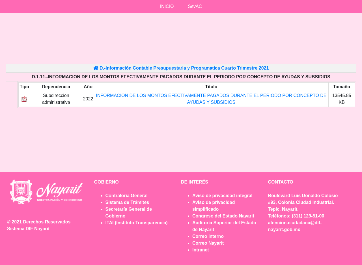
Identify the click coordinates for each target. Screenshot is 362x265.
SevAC (195, 6)
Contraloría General (126, 195)
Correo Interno (208, 236)
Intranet (200, 249)
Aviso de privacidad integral (222, 195)
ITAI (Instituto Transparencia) (136, 222)
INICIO (167, 6)
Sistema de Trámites (127, 202)
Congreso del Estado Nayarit (223, 216)
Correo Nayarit (208, 243)
